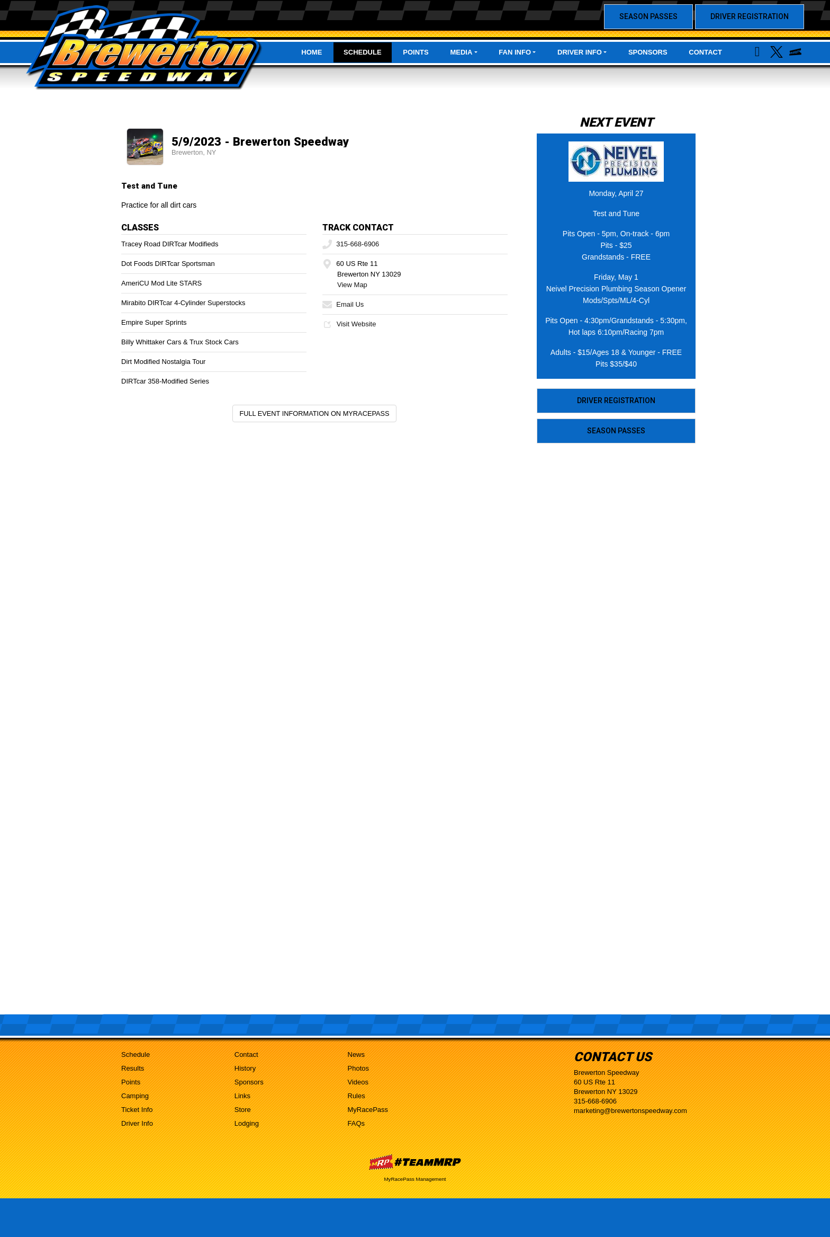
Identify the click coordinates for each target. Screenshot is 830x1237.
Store (242, 1110)
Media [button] (461, 52)
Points (415, 52)
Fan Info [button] (515, 52)
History (245, 1068)
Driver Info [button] (579, 52)
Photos (358, 1068)
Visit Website (349, 324)
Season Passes (648, 16)
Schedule (363, 52)
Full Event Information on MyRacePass (314, 413)
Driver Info (137, 1123)
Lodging (246, 1123)
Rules (356, 1096)
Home (311, 52)
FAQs (356, 1123)
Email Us (343, 304)
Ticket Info (136, 1110)
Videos (358, 1082)
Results (132, 1068)
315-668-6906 (350, 244)
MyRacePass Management (415, 1179)
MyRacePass (368, 1110)
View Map (352, 285)
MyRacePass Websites (415, 1162)
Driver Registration (749, 16)
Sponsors (647, 52)
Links (242, 1096)
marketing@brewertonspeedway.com (630, 1111)
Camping (135, 1096)
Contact (705, 52)
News (356, 1054)
